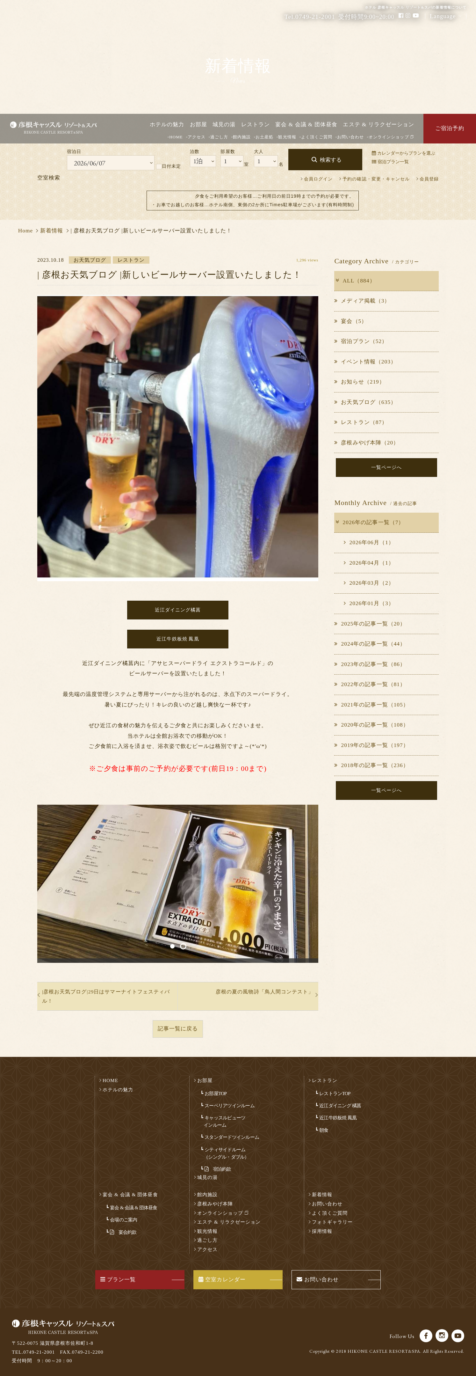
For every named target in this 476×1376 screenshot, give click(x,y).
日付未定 (168, 166)
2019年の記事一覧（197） (371, 745)
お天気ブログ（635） (365, 402)
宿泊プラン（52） (360, 341)
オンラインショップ (391, 137)
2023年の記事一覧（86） (370, 664)
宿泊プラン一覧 (390, 161)
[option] (177, 884)
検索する (331, 160)
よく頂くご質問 (316, 137)
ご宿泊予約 (449, 128)
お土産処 (264, 137)
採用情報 (322, 1231)
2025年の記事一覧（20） (370, 624)
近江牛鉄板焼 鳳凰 (338, 1117)
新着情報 (51, 231)
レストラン (255, 124)
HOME (176, 137)
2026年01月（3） (369, 603)
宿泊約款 (218, 1169)
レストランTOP (334, 1093)
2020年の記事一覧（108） (371, 725)
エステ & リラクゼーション (378, 124)
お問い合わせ (350, 137)
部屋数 (227, 151)
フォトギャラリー (332, 1222)
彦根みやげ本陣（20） (366, 443)
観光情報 (287, 137)
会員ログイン (318, 178)
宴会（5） (350, 321)
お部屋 (198, 124)
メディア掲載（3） (362, 301)
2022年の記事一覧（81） (370, 684)
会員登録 (429, 178)
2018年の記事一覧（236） (371, 765)
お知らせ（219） (359, 382)
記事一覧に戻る (178, 1029)
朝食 (323, 1130)
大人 (258, 151)
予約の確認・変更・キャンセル (376, 178)
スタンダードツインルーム (232, 1137)
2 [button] (183, 946)
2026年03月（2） (369, 583)
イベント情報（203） (365, 362)
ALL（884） (355, 281)
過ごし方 (219, 137)
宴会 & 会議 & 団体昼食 (306, 124)
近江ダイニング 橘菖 (340, 1105)
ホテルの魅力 (167, 124)
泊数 (194, 151)
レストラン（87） (360, 422)
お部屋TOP (216, 1093)
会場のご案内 (123, 1219)
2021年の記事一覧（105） (371, 705)
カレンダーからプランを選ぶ (403, 153)
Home (25, 231)
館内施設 (242, 137)
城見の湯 (224, 124)
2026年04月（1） (369, 563)
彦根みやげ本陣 (215, 1203)
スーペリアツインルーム (230, 1105)
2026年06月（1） (369, 542)
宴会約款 (123, 1232)
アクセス (197, 137)
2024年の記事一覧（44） (370, 644)
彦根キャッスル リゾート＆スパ (61, 128)
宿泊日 (74, 151)
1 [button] (172, 946)
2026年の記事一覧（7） (369, 522)
